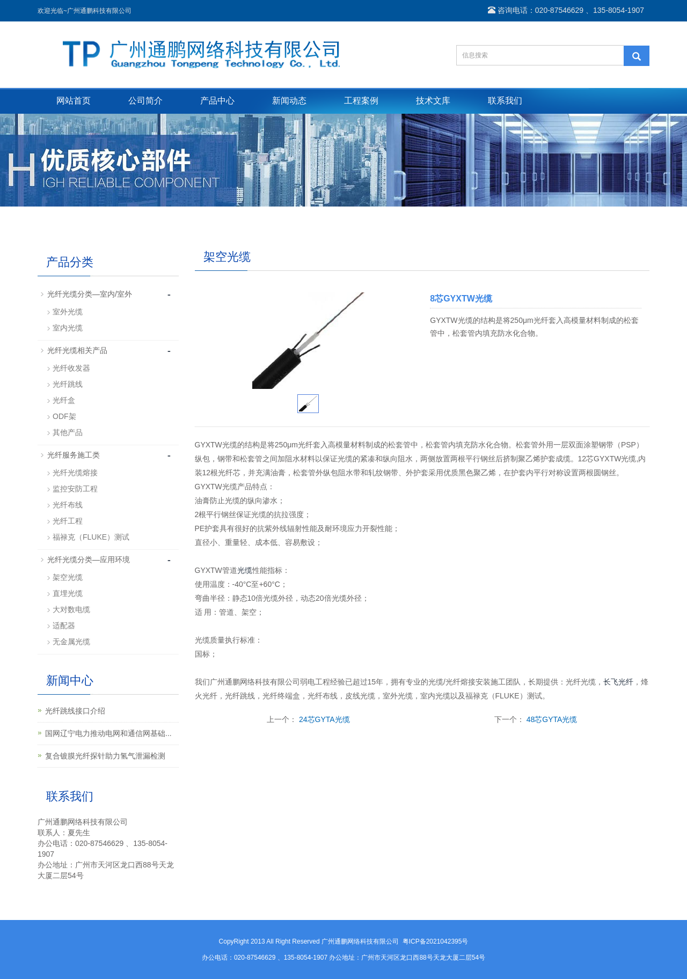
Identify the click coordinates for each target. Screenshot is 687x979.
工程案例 (361, 100)
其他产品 (68, 432)
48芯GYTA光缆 (552, 719)
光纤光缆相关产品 (77, 350)
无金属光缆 (71, 641)
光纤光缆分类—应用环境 (88, 559)
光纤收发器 (71, 368)
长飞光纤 (618, 682)
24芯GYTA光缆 (324, 719)
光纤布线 (68, 504)
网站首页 (73, 100)
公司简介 (145, 100)
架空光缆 (68, 577)
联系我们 (505, 100)
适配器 (64, 625)
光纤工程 (68, 521)
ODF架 (64, 416)
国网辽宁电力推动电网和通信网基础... (108, 733)
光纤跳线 (68, 384)
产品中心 (217, 100)
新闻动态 (289, 100)
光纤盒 (64, 400)
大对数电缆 (71, 609)
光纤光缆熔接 (75, 472)
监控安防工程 (75, 488)
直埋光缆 (68, 593)
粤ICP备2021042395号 (436, 941)
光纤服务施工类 (73, 455)
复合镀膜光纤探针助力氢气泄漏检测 (105, 756)
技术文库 (433, 100)
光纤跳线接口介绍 (75, 710)
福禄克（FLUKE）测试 (91, 537)
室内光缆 (68, 327)
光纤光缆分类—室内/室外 (89, 294)
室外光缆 (68, 311)
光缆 (244, 570)
